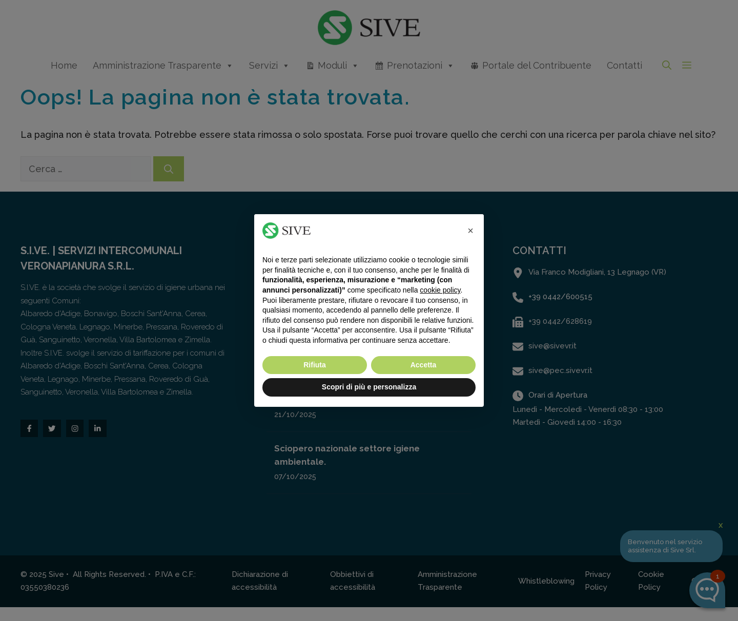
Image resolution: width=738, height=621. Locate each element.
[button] (470, 230)
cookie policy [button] (440, 290)
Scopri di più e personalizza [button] (369, 387)
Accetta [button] (424, 365)
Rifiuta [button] (314, 365)
